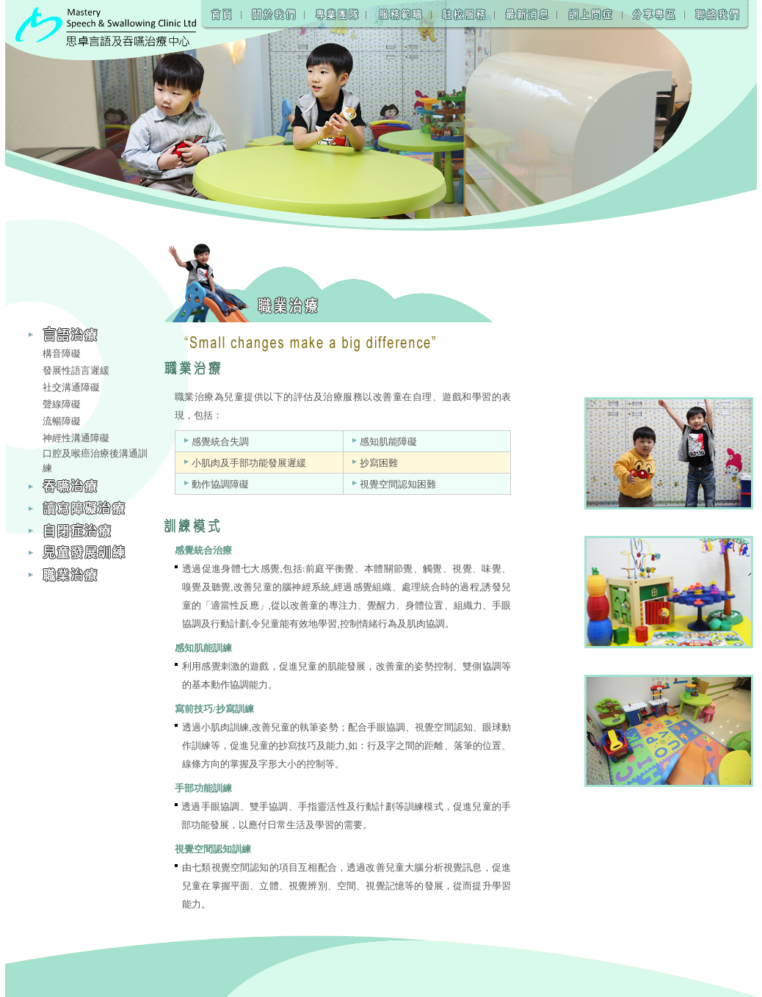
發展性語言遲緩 (76, 370)
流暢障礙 (62, 421)
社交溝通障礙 (71, 387)
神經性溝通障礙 (76, 437)
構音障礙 (62, 353)
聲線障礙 (62, 404)
